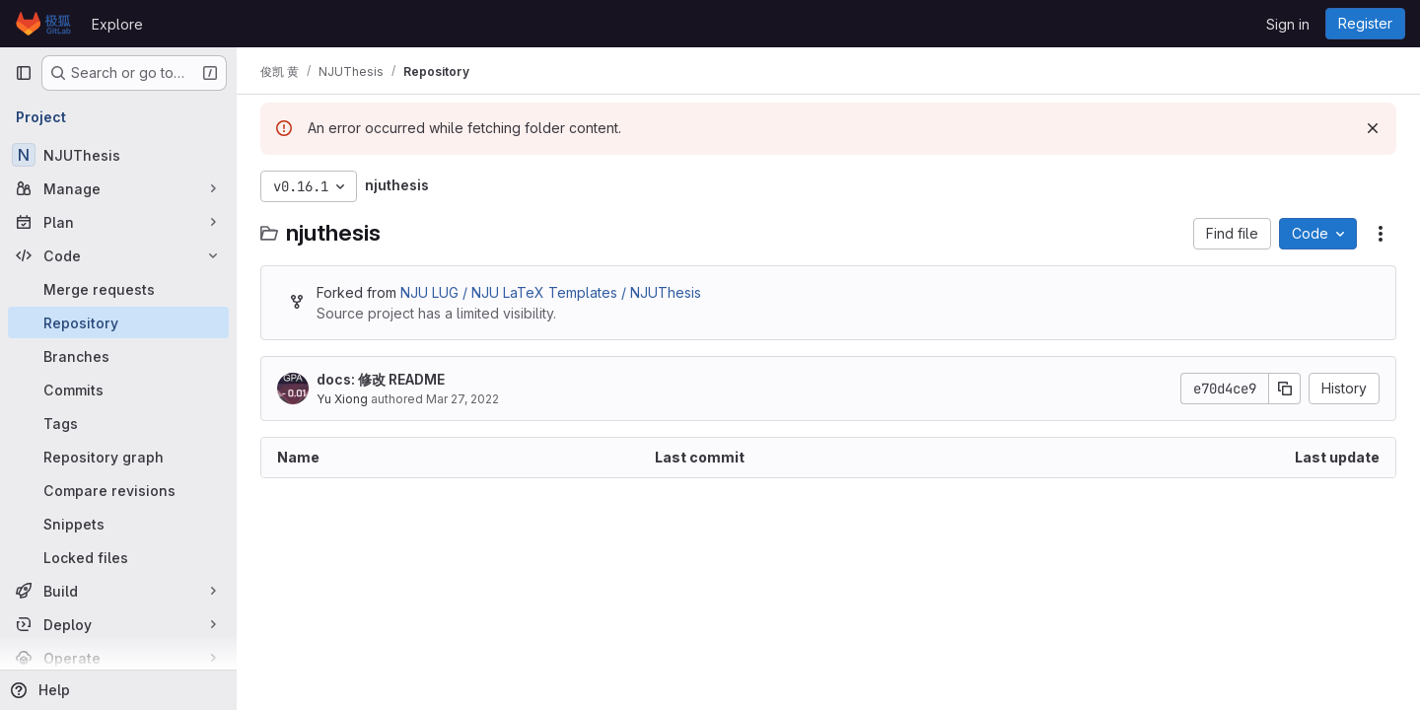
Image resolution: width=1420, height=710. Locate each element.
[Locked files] (118, 557)
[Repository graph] (118, 456)
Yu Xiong (342, 398)
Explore (117, 24)
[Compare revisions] (118, 490)
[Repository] (118, 322)
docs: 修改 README (381, 379)
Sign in (1288, 24)
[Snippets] (118, 523)
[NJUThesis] (118, 155)
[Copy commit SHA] (1285, 388)
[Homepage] (43, 23)
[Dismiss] (1372, 128)
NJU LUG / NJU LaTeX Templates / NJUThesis (550, 292)
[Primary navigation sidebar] (23, 73)
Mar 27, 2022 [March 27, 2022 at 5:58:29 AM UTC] (462, 398)
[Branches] (118, 356)
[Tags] (118, 423)
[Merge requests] (118, 289)
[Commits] (118, 389)
